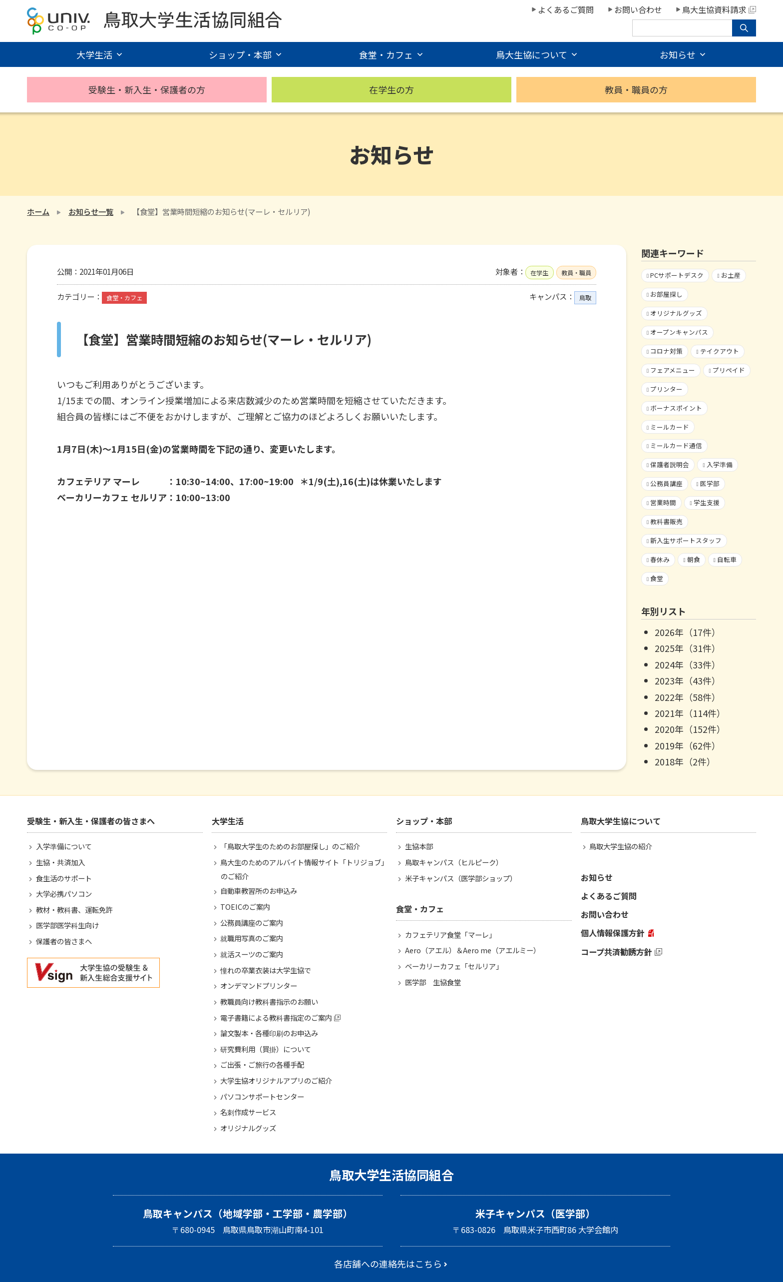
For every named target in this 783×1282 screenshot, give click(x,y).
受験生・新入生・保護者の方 (146, 89)
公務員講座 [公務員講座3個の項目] (666, 483)
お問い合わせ (638, 9)
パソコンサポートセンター (262, 1096)
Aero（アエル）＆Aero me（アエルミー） (472, 950)
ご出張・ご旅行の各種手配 (262, 1064)
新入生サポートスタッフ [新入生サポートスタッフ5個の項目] (686, 540)
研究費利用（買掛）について (265, 1049)
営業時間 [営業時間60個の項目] (663, 502)
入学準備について (64, 846)
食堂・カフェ (386, 54)
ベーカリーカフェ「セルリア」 (454, 966)
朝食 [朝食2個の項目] (693, 559)
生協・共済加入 (60, 862)
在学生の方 (391, 89)
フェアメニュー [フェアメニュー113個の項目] (672, 370)
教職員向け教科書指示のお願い (269, 1001)
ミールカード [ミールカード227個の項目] (669, 427)
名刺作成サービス (248, 1112)
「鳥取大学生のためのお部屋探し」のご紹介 (290, 846)
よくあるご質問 (566, 9)
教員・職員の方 (636, 89)
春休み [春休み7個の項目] (660, 559)
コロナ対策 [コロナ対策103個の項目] (666, 351)
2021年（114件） (690, 712)
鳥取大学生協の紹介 (620, 846)
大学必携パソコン (64, 893)
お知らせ (678, 54)
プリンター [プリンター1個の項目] (666, 389)
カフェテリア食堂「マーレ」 (450, 934)
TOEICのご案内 (245, 906)
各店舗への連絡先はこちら (388, 1263)
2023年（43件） (688, 680)
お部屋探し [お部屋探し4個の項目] (666, 294)
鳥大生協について (531, 54)
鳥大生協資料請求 (719, 9)
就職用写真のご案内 (251, 938)
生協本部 (419, 846)
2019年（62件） (688, 745)
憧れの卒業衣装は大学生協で (265, 970)
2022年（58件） (688, 696)
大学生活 (94, 54)
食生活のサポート (64, 878)
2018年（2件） (685, 761)
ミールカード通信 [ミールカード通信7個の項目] (676, 445)
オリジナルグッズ (248, 1128)
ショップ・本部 (240, 54)
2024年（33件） (688, 664)
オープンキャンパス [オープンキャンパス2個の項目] (679, 332)
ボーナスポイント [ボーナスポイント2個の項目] (676, 408)
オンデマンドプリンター (258, 985)
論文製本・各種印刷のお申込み (269, 1033)
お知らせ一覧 (90, 211)
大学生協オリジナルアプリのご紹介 (276, 1080)
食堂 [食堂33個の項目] (656, 578)
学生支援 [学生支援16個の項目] (707, 502)
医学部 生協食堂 (433, 982)
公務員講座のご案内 (251, 922)
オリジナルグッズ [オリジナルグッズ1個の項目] (676, 313)
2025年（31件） (688, 647)
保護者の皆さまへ (64, 941)
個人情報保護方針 (613, 933)
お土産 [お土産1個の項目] (731, 275)
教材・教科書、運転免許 (74, 909)
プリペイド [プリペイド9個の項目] (729, 370)
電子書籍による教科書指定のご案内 (276, 1017)
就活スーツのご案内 (251, 954)
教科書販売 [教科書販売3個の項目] (666, 521)
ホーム (38, 211)
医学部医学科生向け (67, 925)
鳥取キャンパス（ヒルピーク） (454, 862)
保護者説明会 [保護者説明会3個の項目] (669, 464)
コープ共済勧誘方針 (616, 952)
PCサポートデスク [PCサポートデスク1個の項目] (677, 275)
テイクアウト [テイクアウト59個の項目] (719, 351)
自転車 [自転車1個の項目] (727, 559)
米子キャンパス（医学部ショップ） (461, 878)
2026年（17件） (688, 632)
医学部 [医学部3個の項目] (710, 483)
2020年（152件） (690, 728)
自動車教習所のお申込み (258, 890)
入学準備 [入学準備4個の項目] (720, 464)
